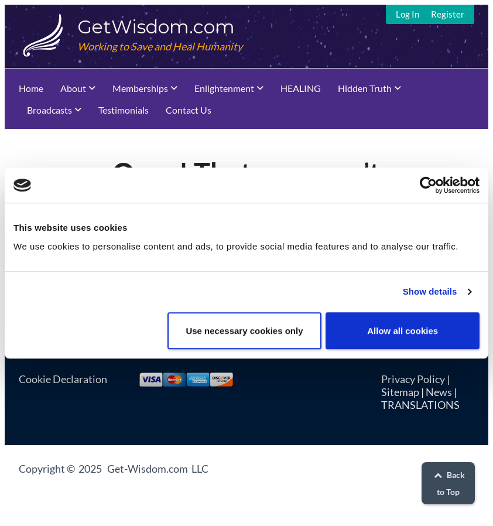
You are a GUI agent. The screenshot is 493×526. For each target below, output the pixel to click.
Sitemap (400, 391)
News (439, 391)
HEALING (300, 88)
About (73, 88)
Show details (430, 291)
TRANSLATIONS (420, 404)
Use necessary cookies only (244, 331)
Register (447, 14)
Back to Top (448, 483)
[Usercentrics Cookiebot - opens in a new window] (428, 185)
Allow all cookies (402, 331)
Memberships (140, 88)
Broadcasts (49, 109)
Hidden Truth (365, 88)
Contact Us (188, 109)
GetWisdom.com (156, 26)
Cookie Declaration (63, 379)
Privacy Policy (413, 379)
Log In (407, 14)
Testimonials (123, 109)
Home (31, 88)
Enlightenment (224, 88)
